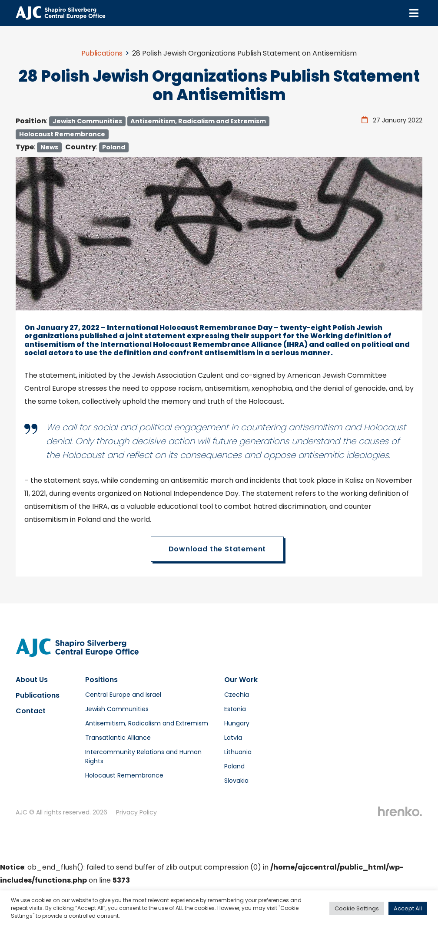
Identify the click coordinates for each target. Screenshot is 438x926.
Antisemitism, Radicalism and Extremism (198, 121)
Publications (102, 53)
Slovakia (236, 780)
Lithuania (238, 752)
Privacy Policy (136, 812)
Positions (101, 680)
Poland (113, 147)
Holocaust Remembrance (62, 134)
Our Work (241, 680)
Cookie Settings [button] (357, 908)
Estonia (235, 709)
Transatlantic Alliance (118, 737)
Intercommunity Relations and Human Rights (143, 756)
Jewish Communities (87, 121)
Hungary (236, 723)
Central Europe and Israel (123, 694)
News (49, 147)
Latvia (233, 737)
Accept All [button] (408, 908)
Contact (31, 711)
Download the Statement (217, 549)
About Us (32, 680)
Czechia (236, 694)
